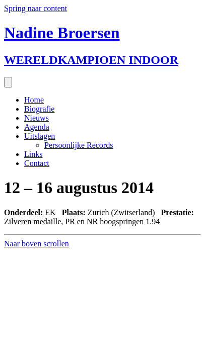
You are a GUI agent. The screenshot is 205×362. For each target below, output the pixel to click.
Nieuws (36, 118)
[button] (36, 243)
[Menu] (8, 82)
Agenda (36, 127)
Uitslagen (39, 136)
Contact (36, 163)
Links (33, 154)
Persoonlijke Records (78, 145)
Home (34, 100)
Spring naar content (35, 8)
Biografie (39, 109)
